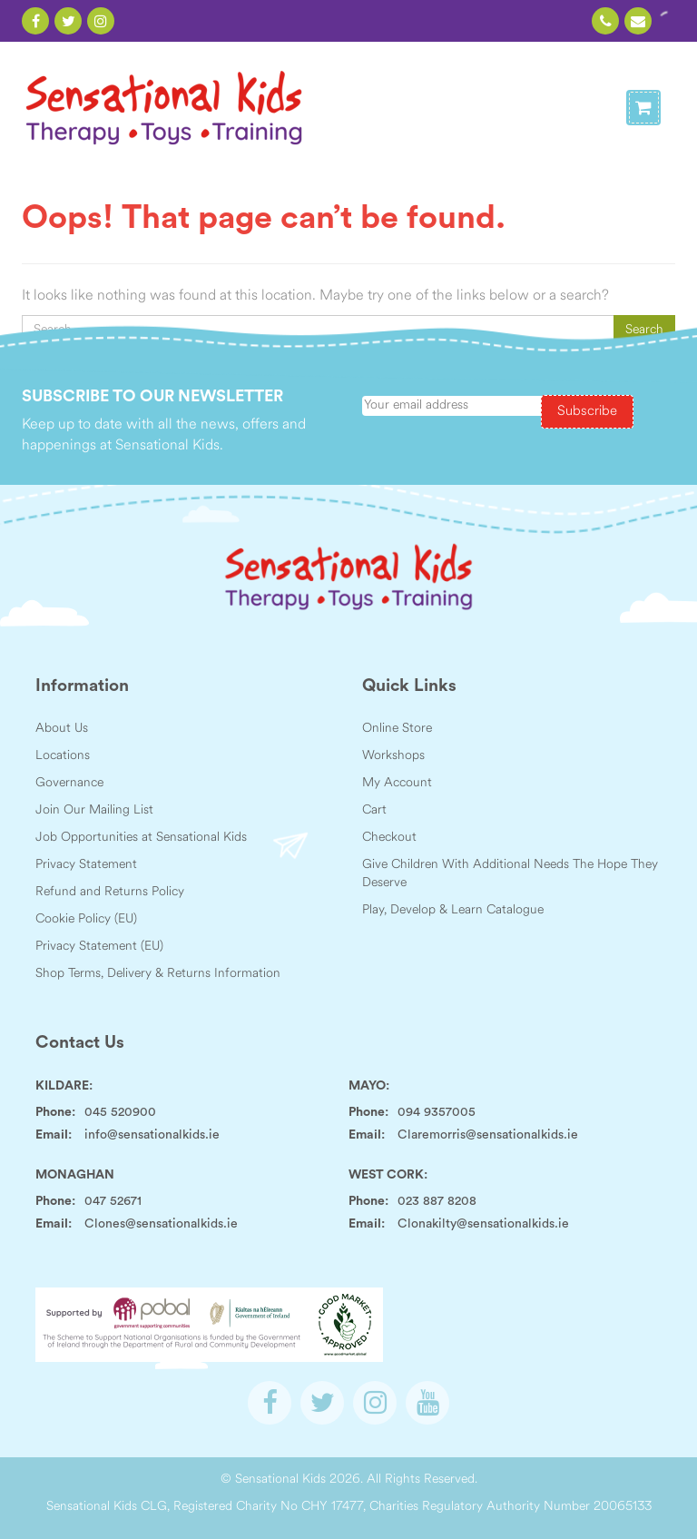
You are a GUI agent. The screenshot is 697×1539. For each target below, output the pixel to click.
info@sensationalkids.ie (152, 1135)
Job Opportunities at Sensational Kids (141, 837)
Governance (69, 783)
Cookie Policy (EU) (86, 919)
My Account (397, 783)
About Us (61, 728)
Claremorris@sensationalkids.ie (488, 1135)
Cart (374, 810)
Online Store (397, 728)
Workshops (393, 756)
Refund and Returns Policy (109, 892)
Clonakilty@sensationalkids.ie (483, 1224)
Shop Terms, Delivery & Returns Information (157, 974)
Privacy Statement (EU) (99, 946)
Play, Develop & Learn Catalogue (453, 910)
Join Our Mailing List (94, 810)
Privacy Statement (86, 865)
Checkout (389, 837)
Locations (62, 756)
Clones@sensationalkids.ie (161, 1224)
